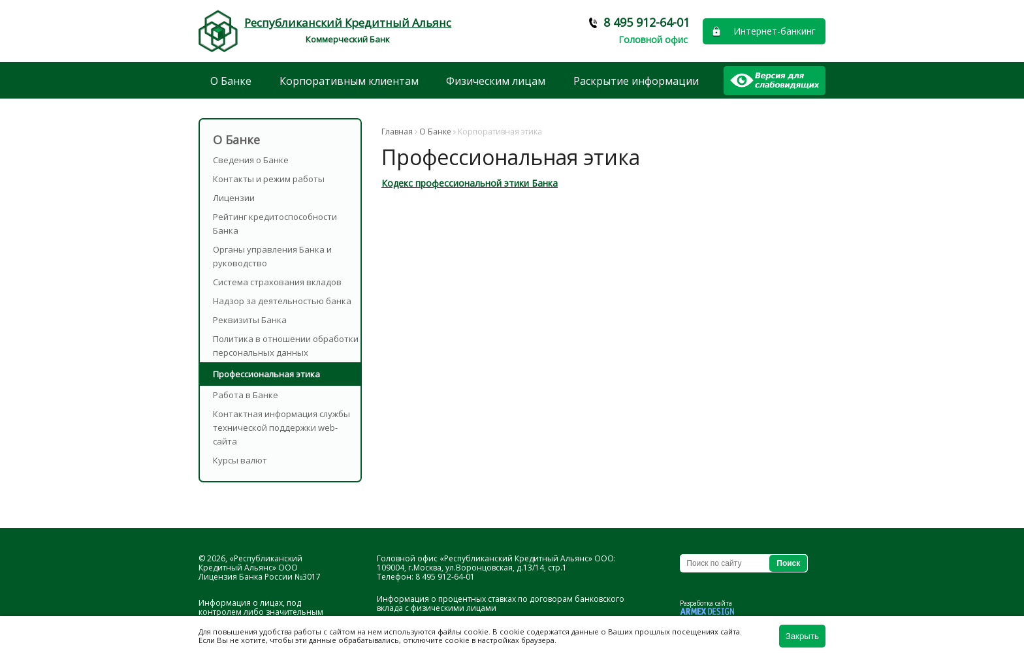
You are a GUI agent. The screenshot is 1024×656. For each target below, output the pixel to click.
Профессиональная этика (266, 374)
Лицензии (234, 198)
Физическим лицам (495, 81)
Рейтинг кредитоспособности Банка (275, 223)
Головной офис (653, 39)
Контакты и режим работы (269, 179)
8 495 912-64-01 (646, 22)
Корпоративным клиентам (349, 81)
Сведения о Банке (251, 160)
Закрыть (802, 636)
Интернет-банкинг (774, 31)
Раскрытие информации (636, 81)
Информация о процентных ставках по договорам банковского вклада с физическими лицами (500, 603)
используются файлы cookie (436, 631)
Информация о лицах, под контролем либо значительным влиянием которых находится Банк (267, 612)
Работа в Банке (245, 395)
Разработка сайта (706, 603)
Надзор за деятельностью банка (282, 301)
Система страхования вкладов (277, 282)
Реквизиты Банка (250, 320)
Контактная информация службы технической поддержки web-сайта (281, 427)
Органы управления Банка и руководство (272, 256)
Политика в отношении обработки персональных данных (286, 345)
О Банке (230, 81)
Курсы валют (240, 460)
